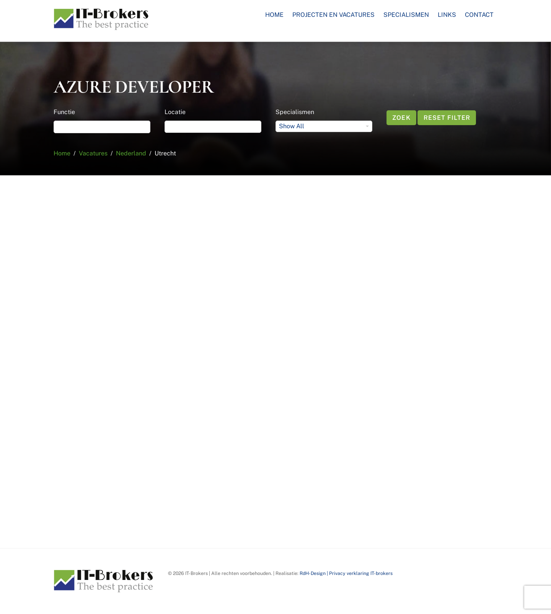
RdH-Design (313, 573)
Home (274, 14)
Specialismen (406, 14)
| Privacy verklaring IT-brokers (359, 573)
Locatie (175, 112)
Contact (479, 14)
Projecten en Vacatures (333, 14)
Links (447, 14)
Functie (64, 112)
